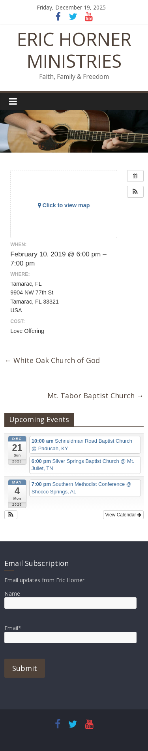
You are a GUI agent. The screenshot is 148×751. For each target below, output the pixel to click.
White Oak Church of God (52, 360)
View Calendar (123, 515)
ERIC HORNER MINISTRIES (74, 50)
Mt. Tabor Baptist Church (95, 395)
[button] (135, 191)
